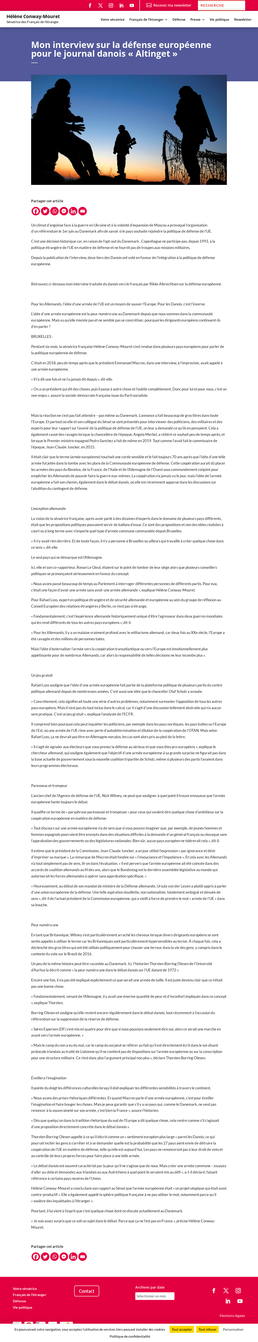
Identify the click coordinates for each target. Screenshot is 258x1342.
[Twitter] (45, 211)
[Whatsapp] (54, 211)
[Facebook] (36, 211)
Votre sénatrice (113, 20)
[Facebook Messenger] (64, 211)
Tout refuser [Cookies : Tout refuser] (207, 1329)
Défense (179, 20)
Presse (195, 20)
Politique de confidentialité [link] (130, 1336)
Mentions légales (232, 1315)
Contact (86, 1291)
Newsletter (242, 20)
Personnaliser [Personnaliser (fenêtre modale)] (233, 1329)
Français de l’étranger (146, 20)
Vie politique (219, 20)
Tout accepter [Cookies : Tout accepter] (182, 1329)
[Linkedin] (73, 211)
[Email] (82, 211)
